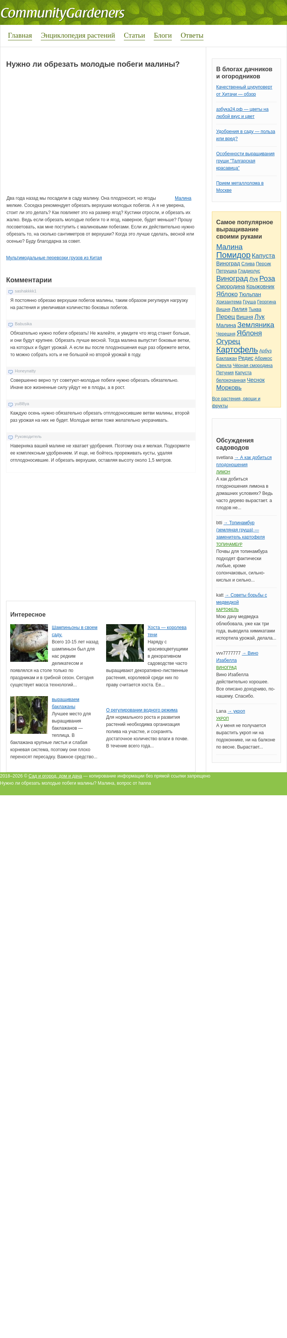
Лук (253, 279)
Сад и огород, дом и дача (55, 776)
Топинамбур (229, 544)
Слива (248, 263)
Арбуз (265, 351)
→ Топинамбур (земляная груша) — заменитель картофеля (240, 530)
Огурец (228, 341)
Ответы (192, 35)
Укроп (222, 718)
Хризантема (228, 302)
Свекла (223, 365)
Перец (225, 316)
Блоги (163, 35)
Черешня (225, 334)
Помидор (233, 255)
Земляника (255, 325)
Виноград (228, 263)
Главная (20, 35)
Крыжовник (260, 286)
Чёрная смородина (253, 365)
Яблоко (227, 294)
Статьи (134, 35)
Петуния (224, 372)
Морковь (228, 387)
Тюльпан (250, 294)
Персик (263, 263)
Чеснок (256, 380)
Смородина (230, 286)
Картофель (237, 349)
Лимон (223, 472)
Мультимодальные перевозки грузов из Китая (54, 257)
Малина (183, 198)
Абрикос (263, 358)
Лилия (239, 309)
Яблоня (249, 333)
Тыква (254, 309)
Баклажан (226, 358)
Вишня (223, 309)
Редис (245, 358)
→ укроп (236, 711)
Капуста (263, 255)
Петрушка (226, 271)
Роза (267, 278)
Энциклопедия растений (78, 35)
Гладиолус (249, 271)
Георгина (266, 302)
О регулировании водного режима (141, 710)
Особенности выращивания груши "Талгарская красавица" (245, 161)
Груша (249, 302)
